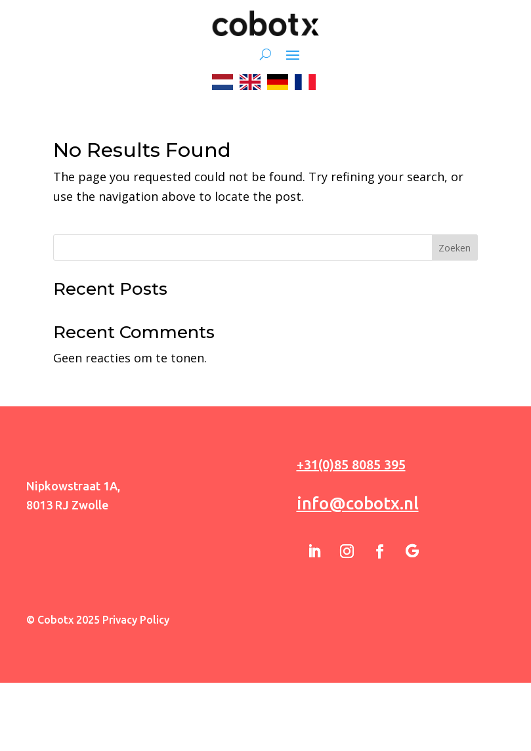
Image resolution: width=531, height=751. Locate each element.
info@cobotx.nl (358, 503)
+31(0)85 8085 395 (351, 464)
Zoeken (454, 248)
